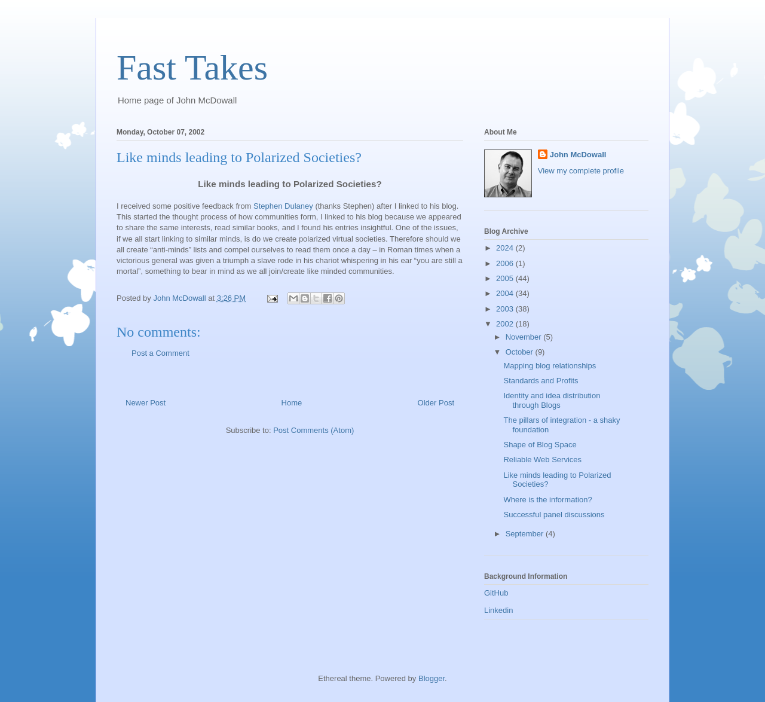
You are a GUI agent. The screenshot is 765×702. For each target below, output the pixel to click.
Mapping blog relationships (549, 365)
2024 (506, 247)
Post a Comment (160, 353)
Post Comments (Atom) (313, 430)
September (526, 533)
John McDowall (578, 154)
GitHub (496, 592)
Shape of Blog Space (539, 444)
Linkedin (498, 610)
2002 (506, 323)
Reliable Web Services (542, 459)
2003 (506, 308)
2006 (506, 263)
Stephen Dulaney (283, 206)
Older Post (436, 402)
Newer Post (146, 402)
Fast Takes (192, 67)
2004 (506, 293)
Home (291, 402)
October (521, 351)
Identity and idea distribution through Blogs (551, 400)
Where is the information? (547, 499)
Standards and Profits (540, 380)
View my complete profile (581, 170)
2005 (506, 278)
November (525, 336)
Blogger (431, 678)
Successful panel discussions (553, 514)
